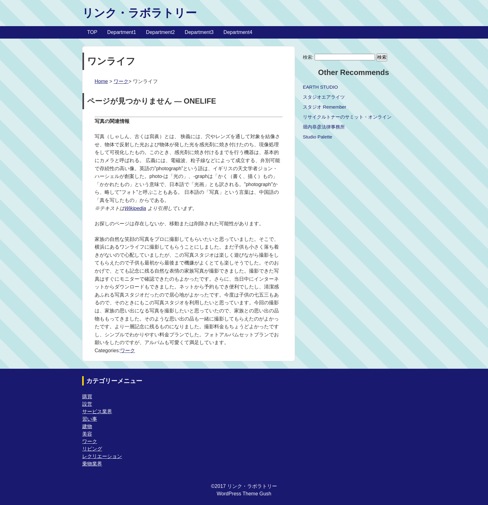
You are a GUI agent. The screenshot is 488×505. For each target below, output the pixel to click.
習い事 (89, 419)
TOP (92, 32)
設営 (87, 404)
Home (101, 81)
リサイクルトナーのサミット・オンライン (347, 116)
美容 (87, 434)
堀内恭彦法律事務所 (324, 126)
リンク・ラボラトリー (139, 13)
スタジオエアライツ (324, 97)
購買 (87, 396)
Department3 (199, 32)
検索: (308, 57)
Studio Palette (317, 136)
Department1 (121, 32)
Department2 (160, 32)
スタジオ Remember (324, 107)
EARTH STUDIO (320, 87)
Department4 (237, 32)
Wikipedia (135, 208)
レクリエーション (102, 456)
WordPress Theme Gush (244, 493)
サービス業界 (97, 411)
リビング (92, 448)
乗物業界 (92, 463)
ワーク (121, 81)
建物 (87, 426)
